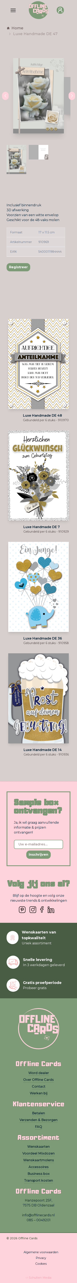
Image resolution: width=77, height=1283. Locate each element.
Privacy (41, 1258)
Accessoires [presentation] (39, 1167)
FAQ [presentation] (38, 1127)
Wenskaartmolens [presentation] (38, 1160)
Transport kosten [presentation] (38, 1180)
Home (15, 28)
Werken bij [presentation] (38, 1093)
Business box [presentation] (39, 1174)
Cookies (41, 1264)
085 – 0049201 (39, 1220)
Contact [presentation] (38, 1086)
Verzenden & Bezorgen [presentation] (38, 1120)
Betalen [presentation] (38, 1113)
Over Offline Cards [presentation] (38, 1080)
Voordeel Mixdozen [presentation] (38, 1153)
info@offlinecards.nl (38, 1215)
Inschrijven (38, 854)
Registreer (18, 267)
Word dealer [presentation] (38, 1073)
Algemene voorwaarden (41, 1252)
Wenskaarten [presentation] (38, 1147)
